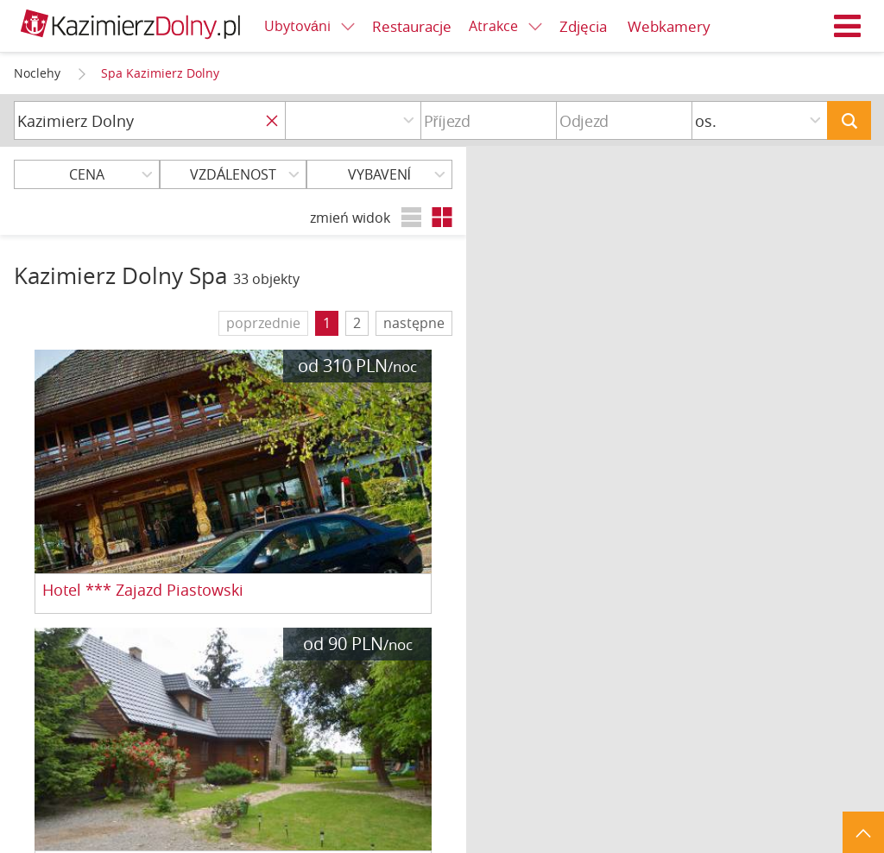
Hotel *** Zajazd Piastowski (142, 590)
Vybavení (379, 174)
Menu (848, 26)
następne (414, 322)
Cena (86, 174)
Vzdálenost (233, 174)
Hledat (849, 120)
